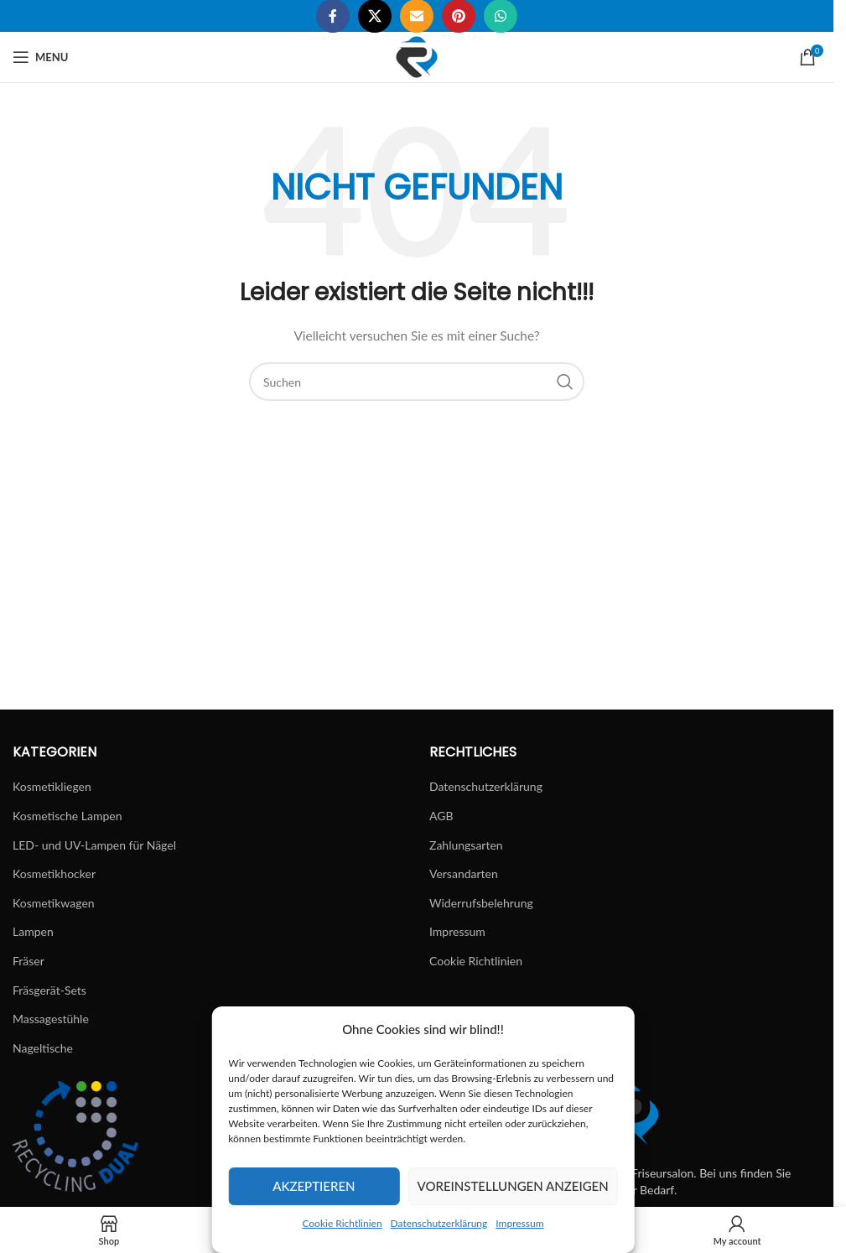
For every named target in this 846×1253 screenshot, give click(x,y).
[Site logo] (417, 56)
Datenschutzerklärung (439, 1223)
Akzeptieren (313, 1185)
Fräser (28, 961)
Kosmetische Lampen (67, 815)
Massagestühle (51, 1018)
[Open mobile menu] (40, 57)
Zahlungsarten (466, 845)
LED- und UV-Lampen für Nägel (94, 845)
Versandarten (463, 873)
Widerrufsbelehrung (481, 903)
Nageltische (43, 1048)
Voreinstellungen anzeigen (513, 1185)
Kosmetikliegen (52, 786)
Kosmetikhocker (54, 873)
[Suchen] (416, 381)
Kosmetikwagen (54, 903)
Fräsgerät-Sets (49, 990)
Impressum (519, 1223)
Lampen (33, 931)
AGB (441, 815)
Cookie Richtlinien (341, 1223)
